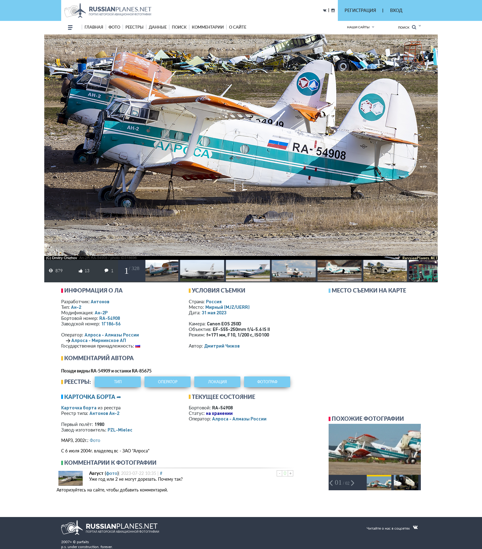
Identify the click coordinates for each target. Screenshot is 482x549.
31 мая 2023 (214, 312)
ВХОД (396, 10)
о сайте (237, 27)
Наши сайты (358, 27)
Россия (214, 301)
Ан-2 (76, 307)
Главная (94, 27)
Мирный (227, 307)
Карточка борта (79, 407)
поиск (179, 27)
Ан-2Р (101, 312)
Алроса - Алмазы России (112, 334)
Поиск (407, 27)
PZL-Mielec (120, 429)
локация (217, 382)
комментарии (208, 27)
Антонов (100, 301)
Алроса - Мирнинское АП (98, 340)
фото (114, 27)
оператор (167, 382)
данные (158, 27)
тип (118, 382)
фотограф (267, 382)
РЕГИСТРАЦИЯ (360, 10)
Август (96, 473)
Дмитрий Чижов (222, 345)
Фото (95, 440)
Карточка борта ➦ (92, 396)
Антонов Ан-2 (104, 413)
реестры (134, 27)
